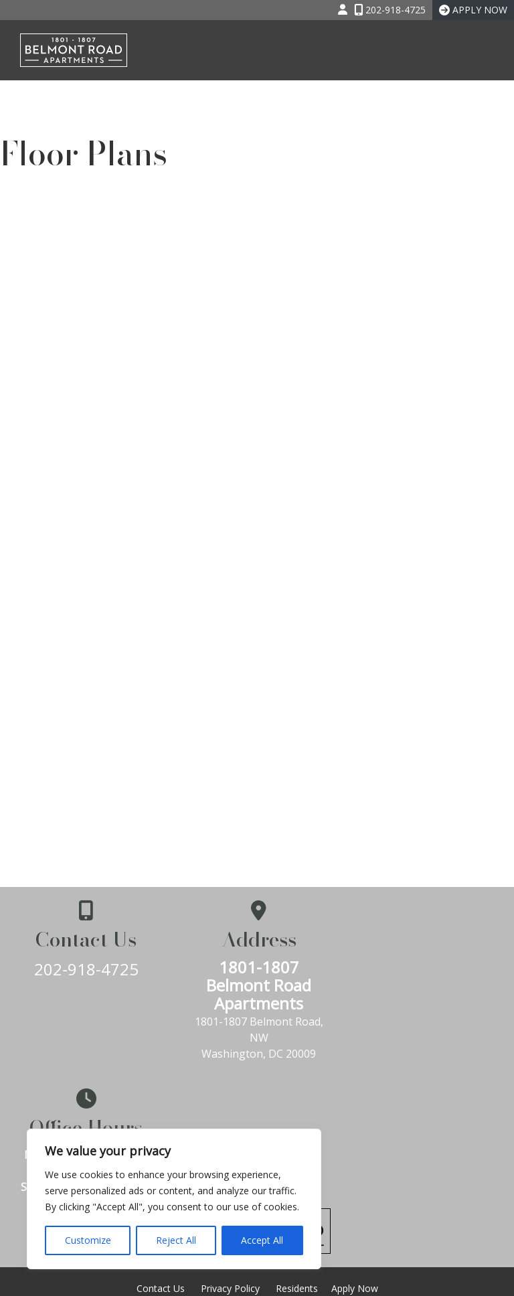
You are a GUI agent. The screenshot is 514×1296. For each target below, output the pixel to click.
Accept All (262, 1240)
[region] (174, 1199)
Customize (88, 1240)
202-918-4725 (85, 969)
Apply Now (354, 1155)
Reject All (176, 1240)
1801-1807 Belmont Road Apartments (257, 985)
